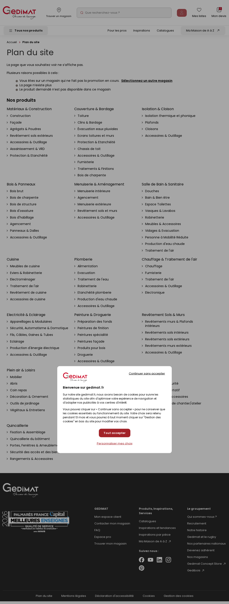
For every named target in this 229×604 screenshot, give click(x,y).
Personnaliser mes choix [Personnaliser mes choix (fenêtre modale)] (114, 443)
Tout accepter (115, 433)
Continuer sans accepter (147, 373)
